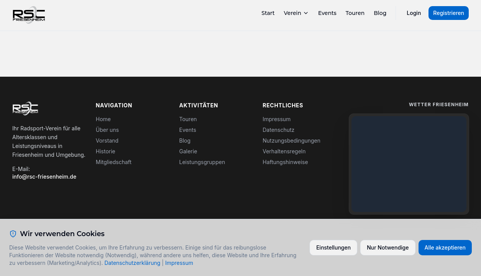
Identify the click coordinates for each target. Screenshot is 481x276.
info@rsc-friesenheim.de (44, 176)
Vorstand (107, 140)
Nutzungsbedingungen (291, 140)
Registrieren (448, 13)
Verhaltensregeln (284, 151)
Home (103, 119)
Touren (355, 13)
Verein (296, 13)
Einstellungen (333, 247)
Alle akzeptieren (445, 247)
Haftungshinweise (285, 162)
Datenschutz (278, 130)
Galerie (188, 151)
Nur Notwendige (388, 247)
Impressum (277, 119)
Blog (380, 13)
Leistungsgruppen (202, 162)
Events (327, 13)
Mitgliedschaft (113, 162)
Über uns (107, 130)
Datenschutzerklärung (133, 263)
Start (267, 13)
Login (414, 13)
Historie (105, 151)
